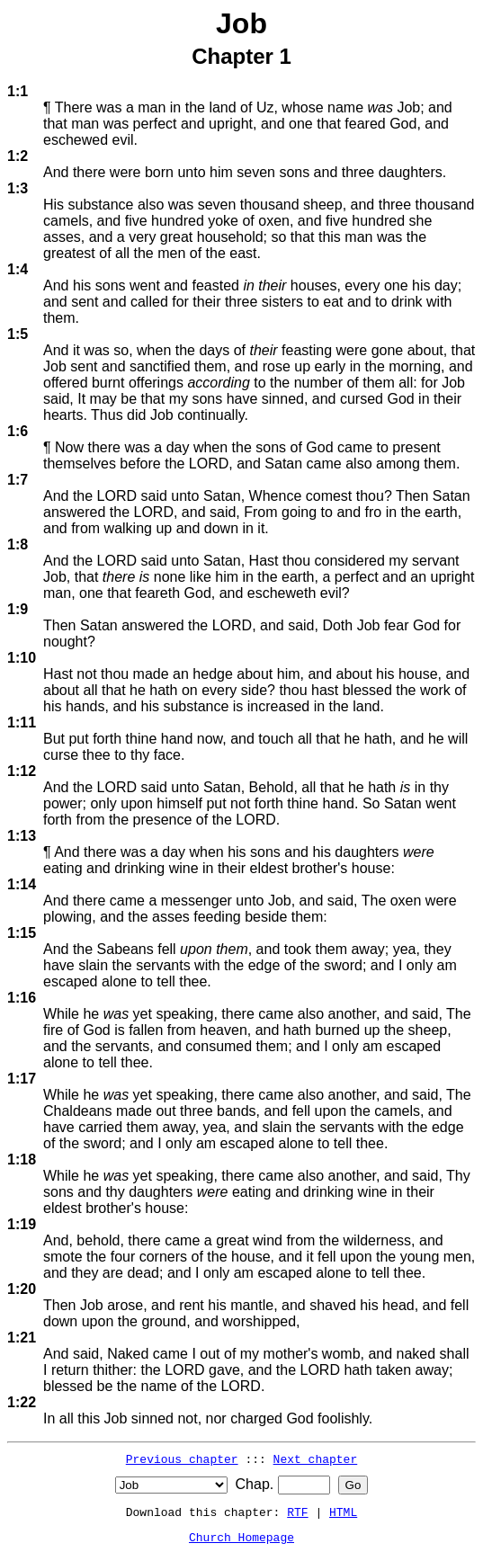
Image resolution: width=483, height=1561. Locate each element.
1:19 (21, 1224)
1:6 (17, 431)
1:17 (21, 1078)
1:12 (21, 771)
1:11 (21, 722)
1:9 (17, 609)
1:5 (17, 334)
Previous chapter (182, 1458)
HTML (343, 1511)
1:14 (21, 884)
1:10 (21, 657)
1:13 (21, 835)
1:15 (21, 933)
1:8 (17, 544)
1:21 (21, 1337)
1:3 (17, 188)
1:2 (17, 156)
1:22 (21, 1402)
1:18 (21, 1159)
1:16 (21, 997)
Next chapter (315, 1458)
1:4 (17, 269)
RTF (297, 1511)
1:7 (17, 479)
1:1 (17, 91)
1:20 (21, 1289)
